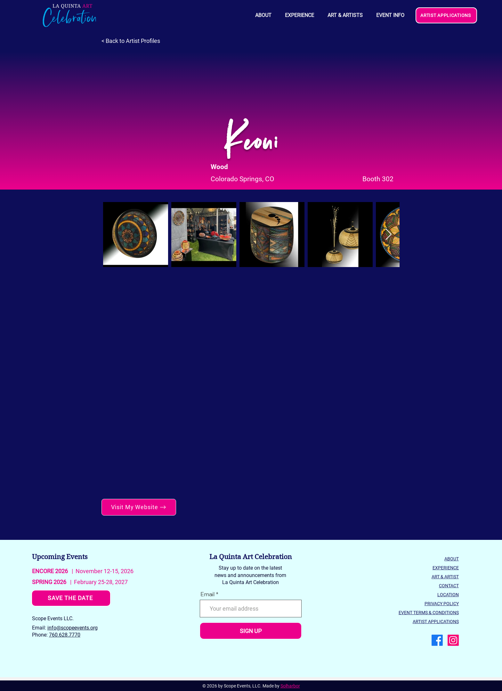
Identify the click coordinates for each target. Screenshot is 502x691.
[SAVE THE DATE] (71, 598)
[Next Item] (388, 234)
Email (207, 594)
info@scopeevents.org (72, 628)
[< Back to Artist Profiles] (133, 41)
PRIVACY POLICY (442, 603)
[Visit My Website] (138, 507)
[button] (390, 15)
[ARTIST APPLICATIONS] (446, 15)
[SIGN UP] (251, 630)
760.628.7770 (64, 635)
